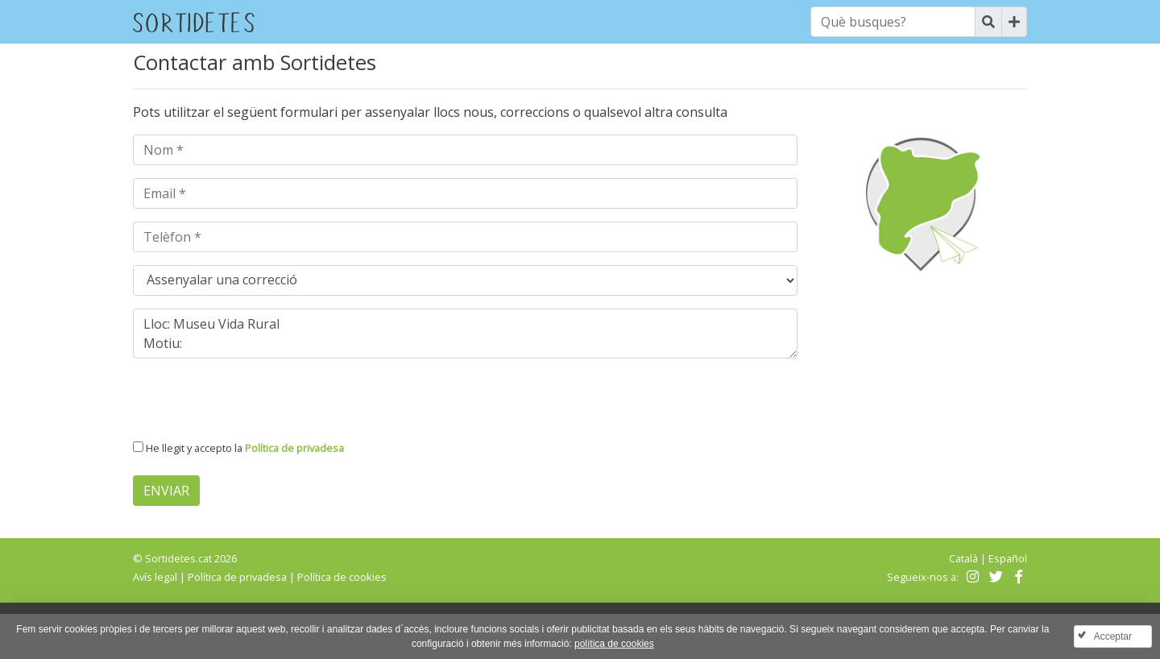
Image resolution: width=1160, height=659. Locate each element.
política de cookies (614, 643)
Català (963, 558)
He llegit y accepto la (245, 448)
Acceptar (1113, 636)
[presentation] (255, 402)
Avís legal (155, 577)
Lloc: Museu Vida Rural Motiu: (465, 334)
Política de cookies (342, 577)
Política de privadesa (294, 448)
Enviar (166, 490)
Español (1007, 558)
